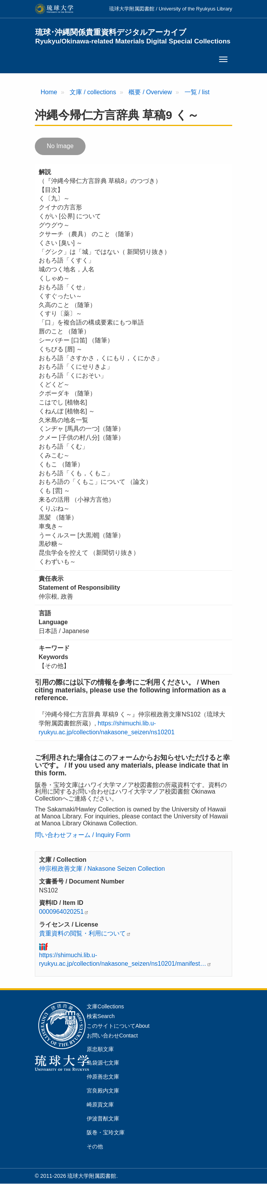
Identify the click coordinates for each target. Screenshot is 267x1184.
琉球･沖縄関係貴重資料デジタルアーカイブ (133, 36)
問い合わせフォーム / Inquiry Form (82, 835)
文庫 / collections (93, 92)
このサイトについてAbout (118, 1026)
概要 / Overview (150, 92)
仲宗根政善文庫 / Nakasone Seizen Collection (102, 868)
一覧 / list (197, 92)
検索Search (101, 1016)
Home (49, 92)
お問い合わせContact (112, 1035)
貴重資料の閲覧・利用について (82, 933)
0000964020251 (61, 911)
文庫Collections (105, 1006)
